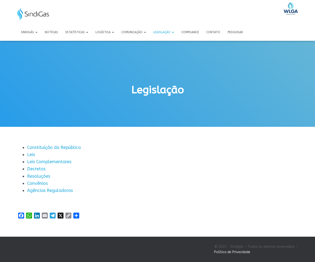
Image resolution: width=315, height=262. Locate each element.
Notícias (51, 32)
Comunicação (133, 32)
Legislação (163, 32)
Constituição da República (54, 147)
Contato (213, 32)
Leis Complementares (49, 161)
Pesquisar (235, 32)
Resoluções (38, 176)
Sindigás (29, 32)
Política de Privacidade (232, 252)
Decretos (36, 169)
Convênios (37, 183)
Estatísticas (76, 32)
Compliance (190, 32)
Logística (104, 32)
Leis (31, 154)
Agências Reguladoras (50, 190)
